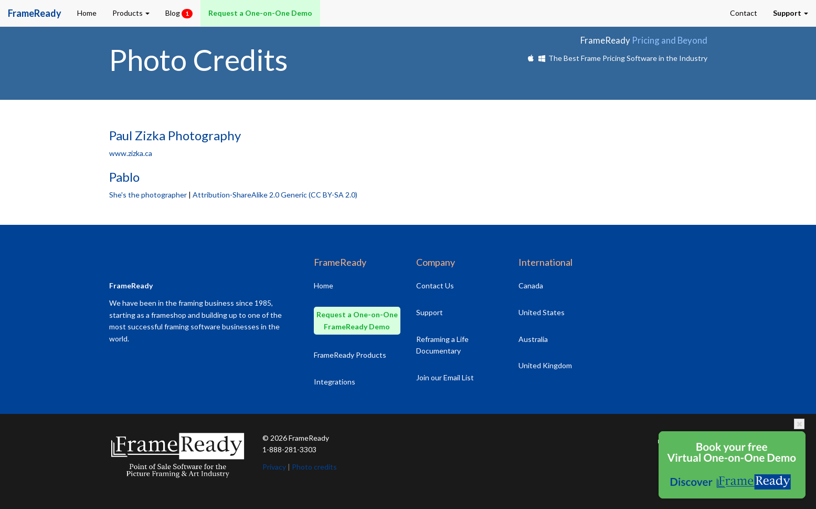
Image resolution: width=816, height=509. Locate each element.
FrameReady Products (350, 354)
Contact (743, 12)
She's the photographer (148, 194)
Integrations (334, 381)
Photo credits (314, 466)
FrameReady (309, 437)
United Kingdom (545, 365)
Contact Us (435, 285)
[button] (790, 13)
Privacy (274, 466)
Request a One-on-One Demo (260, 12)
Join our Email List (445, 377)
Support (429, 312)
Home (87, 12)
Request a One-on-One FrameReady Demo (357, 320)
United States (541, 312)
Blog (179, 13)
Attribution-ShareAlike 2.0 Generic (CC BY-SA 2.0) (275, 194)
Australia (533, 339)
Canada (530, 285)
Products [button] (131, 12)
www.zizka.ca (130, 153)
